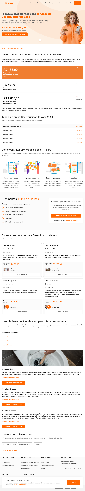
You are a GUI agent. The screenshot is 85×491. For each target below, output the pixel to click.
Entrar (77, 3)
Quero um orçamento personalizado (66, 215)
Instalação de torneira (25, 444)
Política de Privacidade (20, 485)
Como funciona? (41, 3)
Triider (3, 48)
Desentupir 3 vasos (7, 345)
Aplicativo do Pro (26, 468)
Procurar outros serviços (9, 450)
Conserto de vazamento (9, 444)
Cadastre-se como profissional (30, 462)
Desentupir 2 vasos (7, 341)
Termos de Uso (59, 488)
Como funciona (6, 462)
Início (32, 3)
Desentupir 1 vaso (7, 337)
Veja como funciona (71, 220)
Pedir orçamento (22, 274)
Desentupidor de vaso (13, 48)
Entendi (74, 482)
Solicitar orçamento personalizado (14, 34)
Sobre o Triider (45, 462)
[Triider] (12, 2)
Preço (21, 48)
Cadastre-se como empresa (29, 465)
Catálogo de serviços (8, 465)
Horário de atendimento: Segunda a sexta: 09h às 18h (69, 462)
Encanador (38, 444)
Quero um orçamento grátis (13, 382)
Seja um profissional (65, 3)
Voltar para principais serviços (10, 377)
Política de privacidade (70, 488)
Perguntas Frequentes (47, 465)
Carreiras (43, 468)
